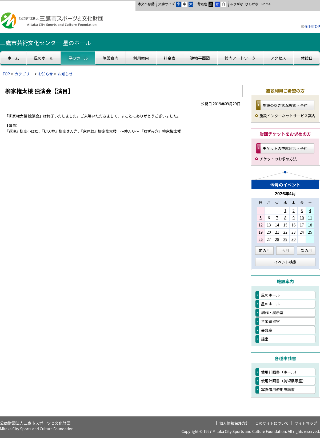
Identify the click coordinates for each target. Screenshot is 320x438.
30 (293, 239)
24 (302, 232)
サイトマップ (306, 423)
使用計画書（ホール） (279, 372)
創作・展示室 (272, 312)
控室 (265, 339)
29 (285, 239)
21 (277, 232)
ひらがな (251, 4)
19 (260, 232)
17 (302, 225)
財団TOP (312, 26)
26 (260, 239)
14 (277, 225)
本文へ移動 (146, 3)
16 (293, 225)
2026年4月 (285, 193)
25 (310, 232)
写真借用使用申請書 (278, 389)
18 (310, 225)
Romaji (266, 4)
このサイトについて (272, 423)
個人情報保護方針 (234, 423)
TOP (6, 73)
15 (285, 225)
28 (277, 239)
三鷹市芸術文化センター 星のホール (45, 43)
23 (293, 232)
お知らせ (45, 73)
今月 (285, 250)
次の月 (306, 250)
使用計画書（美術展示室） (283, 380)
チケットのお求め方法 (278, 158)
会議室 (266, 330)
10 (302, 217)
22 (285, 232)
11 (310, 217)
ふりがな (236, 3)
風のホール (270, 295)
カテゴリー (24, 73)
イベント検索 (285, 262)
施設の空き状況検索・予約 (285, 105)
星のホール (270, 303)
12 (260, 225)
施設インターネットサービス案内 (287, 115)
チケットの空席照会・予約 (285, 148)
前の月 (264, 250)
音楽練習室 (270, 321)
